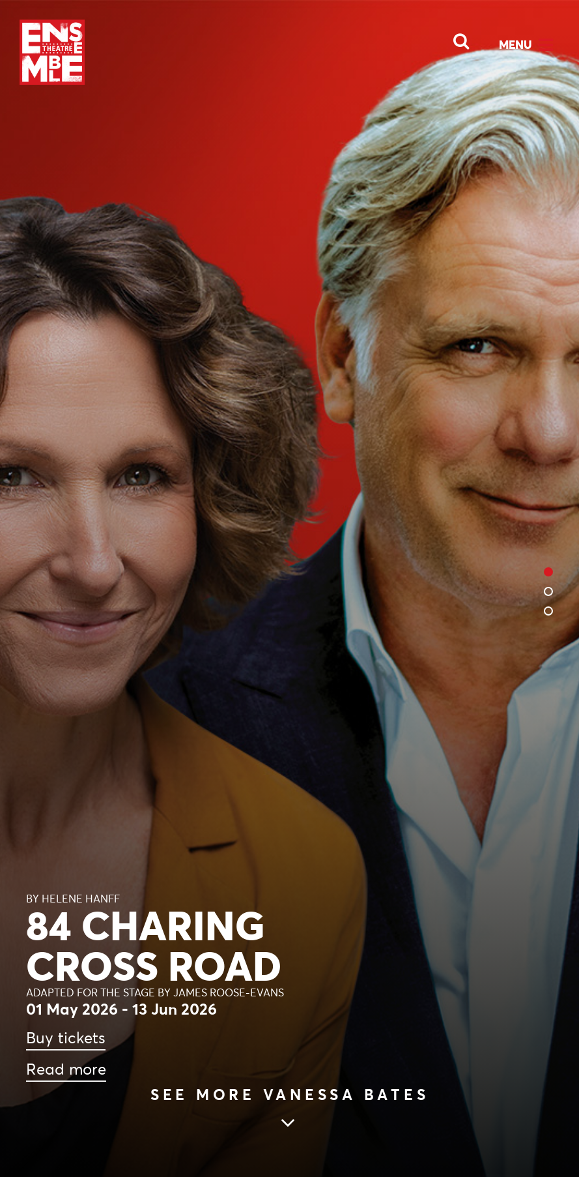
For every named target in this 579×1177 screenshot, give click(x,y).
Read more (66, 1069)
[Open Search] (453, 38)
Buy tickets (66, 1038)
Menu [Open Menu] (515, 44)
